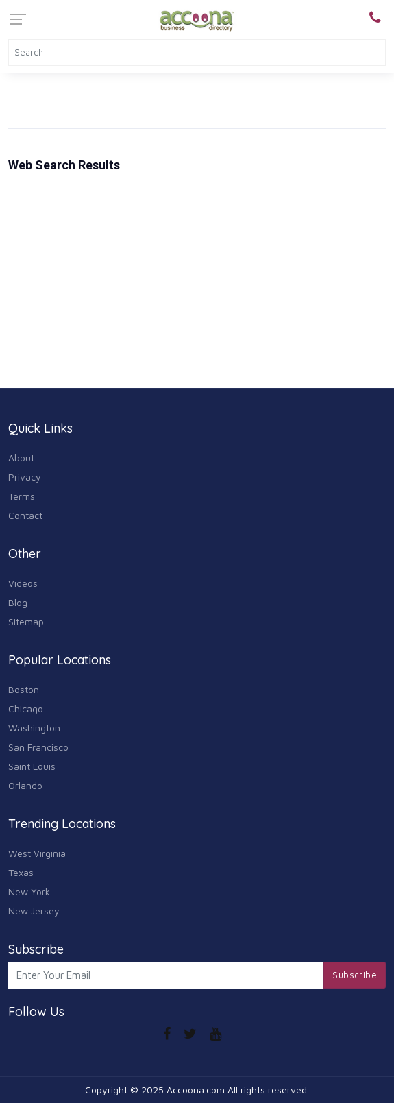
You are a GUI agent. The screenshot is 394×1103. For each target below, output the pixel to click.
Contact (25, 515)
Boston (23, 689)
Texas (21, 872)
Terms (21, 496)
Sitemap (26, 621)
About (21, 457)
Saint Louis (32, 766)
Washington (34, 728)
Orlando (25, 785)
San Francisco (38, 747)
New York (29, 891)
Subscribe (354, 974)
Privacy (24, 477)
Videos (23, 583)
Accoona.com (196, 1089)
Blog (17, 602)
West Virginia (37, 853)
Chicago (25, 708)
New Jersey (34, 911)
